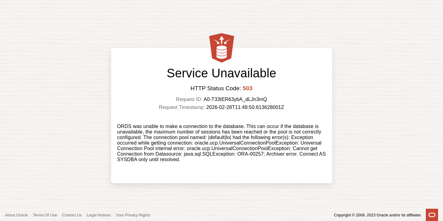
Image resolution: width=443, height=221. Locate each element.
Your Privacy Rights (133, 215)
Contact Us (72, 215)
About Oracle (16, 215)
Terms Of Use (45, 215)
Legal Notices (99, 215)
